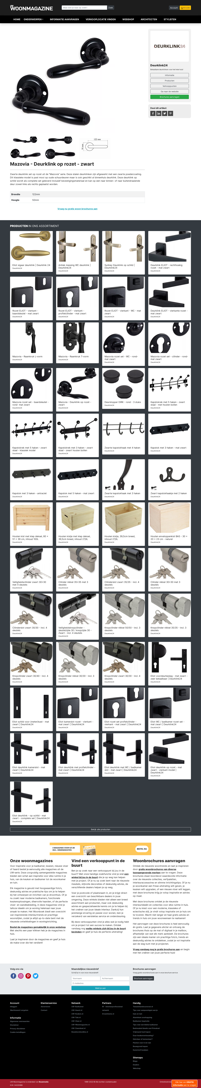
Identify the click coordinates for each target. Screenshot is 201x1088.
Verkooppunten (170, 86)
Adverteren (45, 1007)
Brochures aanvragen (169, 97)
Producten (169, 80)
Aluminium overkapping (142, 1017)
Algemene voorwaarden (19, 1021)
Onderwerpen (33, 19)
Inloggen (13, 1007)
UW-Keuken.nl (77, 1014)
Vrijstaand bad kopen (141, 1032)
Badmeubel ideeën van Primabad (146, 1028)
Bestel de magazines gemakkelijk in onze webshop (38, 927)
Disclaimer (14, 1025)
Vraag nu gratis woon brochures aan (77, 208)
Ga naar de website (170, 91)
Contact (44, 1010)
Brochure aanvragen (143, 978)
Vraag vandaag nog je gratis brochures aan (156, 949)
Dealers (136, 1065)
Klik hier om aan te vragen (184, 1083)
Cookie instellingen (17, 1032)
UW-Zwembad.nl (78, 1028)
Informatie (169, 75)
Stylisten (170, 19)
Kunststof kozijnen (140, 1050)
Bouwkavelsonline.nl (79, 1032)
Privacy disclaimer (17, 1029)
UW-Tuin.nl (76, 1017)
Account (174, 8)
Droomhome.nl (108, 1014)
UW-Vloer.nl (76, 1021)
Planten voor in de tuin (142, 1043)
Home (16, 19)
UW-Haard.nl (76, 1010)
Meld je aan (100, 988)
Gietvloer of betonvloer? (143, 1039)
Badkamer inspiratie (141, 1021)
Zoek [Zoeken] (110, 7)
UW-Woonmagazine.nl (80, 1025)
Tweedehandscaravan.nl (143, 1007)
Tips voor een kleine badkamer (145, 1025)
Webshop (128, 19)
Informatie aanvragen (64, 19)
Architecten (149, 19)
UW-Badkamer (77, 1007)
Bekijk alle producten (100, 829)
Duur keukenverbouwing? (143, 1035)
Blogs (135, 1061)
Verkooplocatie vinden (101, 19)
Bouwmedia (43, 1082)
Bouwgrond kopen (140, 1046)
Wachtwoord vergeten (19, 1010)
